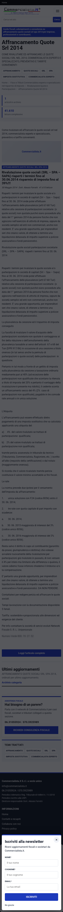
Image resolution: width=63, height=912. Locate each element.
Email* (8, 881)
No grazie (9, 905)
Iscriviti (31, 897)
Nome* (8, 857)
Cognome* (10, 869)
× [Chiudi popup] (56, 840)
